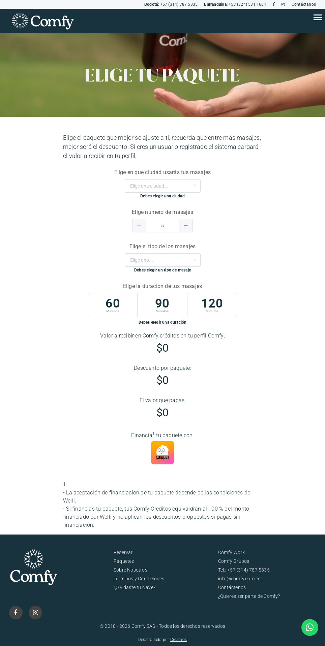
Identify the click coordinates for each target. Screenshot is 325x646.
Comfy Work (231, 552)
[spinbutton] (162, 225)
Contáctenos (232, 587)
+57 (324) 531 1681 (235, 4)
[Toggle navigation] (317, 18)
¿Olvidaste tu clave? (134, 587)
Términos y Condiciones (139, 578)
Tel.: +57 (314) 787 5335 (244, 570)
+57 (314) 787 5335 (171, 4)
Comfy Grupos (233, 561)
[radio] (113, 305)
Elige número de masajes (162, 212)
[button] (139, 225)
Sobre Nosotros (130, 570)
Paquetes (124, 561)
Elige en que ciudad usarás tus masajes (162, 172)
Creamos (178, 639)
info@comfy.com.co (239, 578)
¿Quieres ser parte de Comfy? (249, 596)
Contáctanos (304, 4)
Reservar (123, 552)
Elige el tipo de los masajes (162, 246)
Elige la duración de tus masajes (162, 286)
